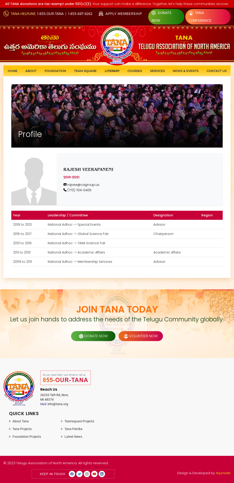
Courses (134, 71)
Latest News (73, 436)
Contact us (217, 71)
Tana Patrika (73, 429)
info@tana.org (54, 404)
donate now (93, 336)
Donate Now (162, 17)
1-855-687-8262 (80, 14)
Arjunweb (223, 473)
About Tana (20, 421)
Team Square (85, 71)
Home (12, 71)
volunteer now (141, 336)
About (30, 71)
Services (157, 71)
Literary (112, 71)
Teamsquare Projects (79, 421)
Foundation (55, 71)
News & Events (185, 71)
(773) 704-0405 (77, 190)
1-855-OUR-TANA (50, 14)
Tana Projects (22, 429)
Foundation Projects (26, 436)
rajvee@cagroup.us (81, 184)
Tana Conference (200, 17)
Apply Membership (120, 14)
